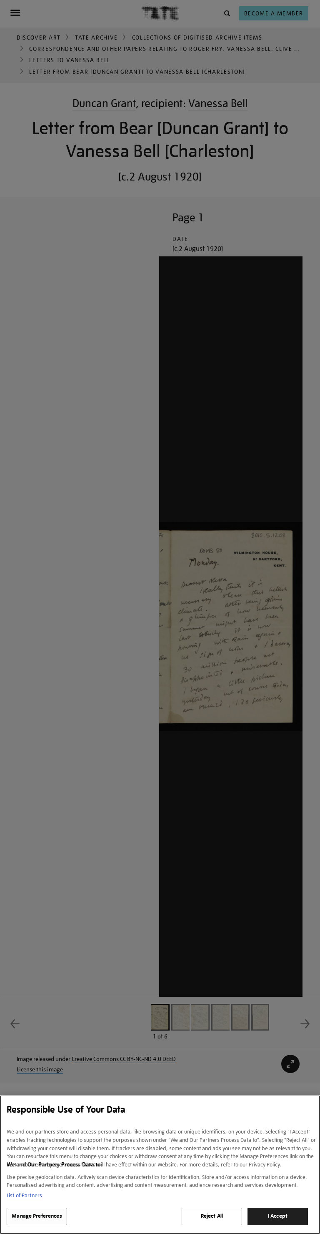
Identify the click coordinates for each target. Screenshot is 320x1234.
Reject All (212, 1216)
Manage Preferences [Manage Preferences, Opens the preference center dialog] (37, 1216)
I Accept (278, 1216)
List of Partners (24, 1195)
